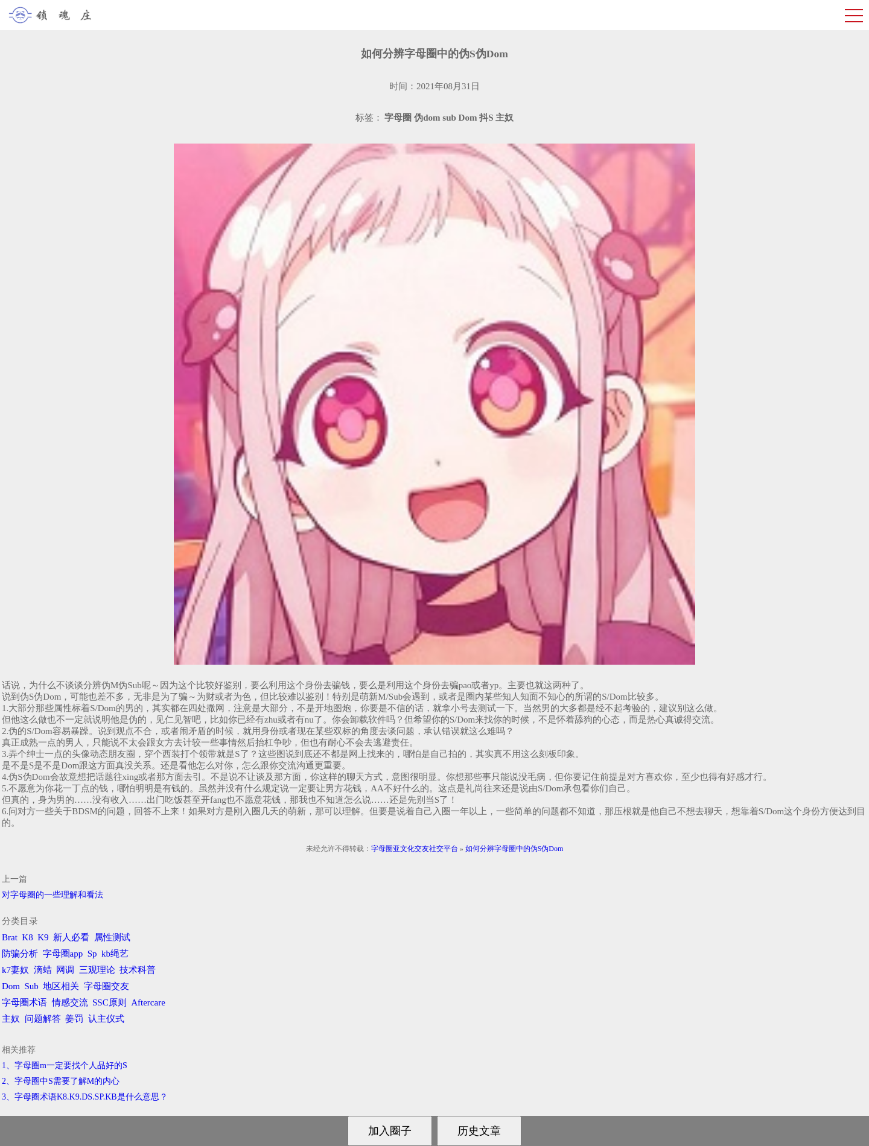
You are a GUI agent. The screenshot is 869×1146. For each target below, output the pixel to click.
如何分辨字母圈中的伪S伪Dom (514, 848)
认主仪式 (106, 1019)
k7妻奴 (15, 970)
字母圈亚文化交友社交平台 (414, 848)
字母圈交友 (106, 986)
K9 (42, 937)
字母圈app (63, 953)
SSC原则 (109, 1002)
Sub (32, 986)
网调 (65, 970)
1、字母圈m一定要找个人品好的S (64, 1065)
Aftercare (148, 1002)
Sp (92, 953)
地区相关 (61, 986)
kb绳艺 (115, 953)
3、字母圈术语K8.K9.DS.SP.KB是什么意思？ (85, 1096)
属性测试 (112, 937)
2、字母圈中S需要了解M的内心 (60, 1081)
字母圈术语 (24, 1002)
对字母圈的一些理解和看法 (52, 894)
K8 (27, 937)
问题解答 (43, 1019)
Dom (11, 986)
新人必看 (71, 937)
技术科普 (137, 970)
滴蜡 (43, 970)
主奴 (11, 1019)
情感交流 (70, 1002)
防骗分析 (20, 953)
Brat (10, 937)
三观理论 (97, 970)
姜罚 (74, 1019)
